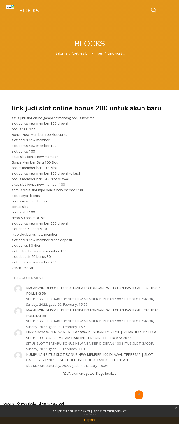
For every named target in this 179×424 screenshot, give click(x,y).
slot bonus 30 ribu (26, 245)
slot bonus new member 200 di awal (40, 223)
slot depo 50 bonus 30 (29, 228)
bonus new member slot (31, 201)
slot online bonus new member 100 (39, 251)
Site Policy (89, 414)
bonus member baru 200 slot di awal (40, 179)
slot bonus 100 (23, 151)
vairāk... (17, 267)
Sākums (61, 53)
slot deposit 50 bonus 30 (31, 256)
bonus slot (20, 206)
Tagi (99, 53)
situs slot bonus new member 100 (38, 184)
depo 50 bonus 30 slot (29, 217)
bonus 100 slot (23, 129)
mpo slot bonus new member (35, 234)
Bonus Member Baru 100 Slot (35, 162)
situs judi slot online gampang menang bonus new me (53, 118)
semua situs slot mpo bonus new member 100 (48, 190)
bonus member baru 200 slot (34, 167)
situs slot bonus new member (35, 156)
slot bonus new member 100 (34, 145)
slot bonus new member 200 (34, 262)
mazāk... (30, 267)
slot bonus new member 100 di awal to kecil (46, 173)
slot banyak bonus (26, 195)
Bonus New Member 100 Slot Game (40, 134)
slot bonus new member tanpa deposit (42, 240)
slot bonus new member (31, 140)
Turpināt (90, 420)
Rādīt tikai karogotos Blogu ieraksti (89, 373)
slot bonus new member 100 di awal (40, 123)
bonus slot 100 (23, 212)
